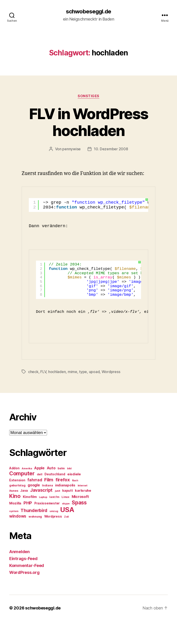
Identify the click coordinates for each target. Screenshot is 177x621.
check (33, 371)
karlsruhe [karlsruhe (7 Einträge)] (83, 490)
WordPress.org (24, 572)
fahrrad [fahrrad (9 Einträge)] (34, 480)
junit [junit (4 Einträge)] (57, 490)
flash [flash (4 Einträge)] (75, 480)
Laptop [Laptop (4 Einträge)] (43, 497)
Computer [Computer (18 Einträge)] (22, 473)
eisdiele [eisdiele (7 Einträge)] (74, 474)
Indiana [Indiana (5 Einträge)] (47, 485)
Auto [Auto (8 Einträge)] (51, 468)
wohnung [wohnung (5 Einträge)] (35, 516)
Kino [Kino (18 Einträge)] (15, 496)
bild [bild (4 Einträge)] (69, 468)
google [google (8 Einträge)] (34, 485)
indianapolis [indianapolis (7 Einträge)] (65, 485)
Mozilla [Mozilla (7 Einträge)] (15, 503)
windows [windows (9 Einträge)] (17, 516)
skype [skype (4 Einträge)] (66, 503)
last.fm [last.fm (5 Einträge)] (54, 497)
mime (72, 371)
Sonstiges (88, 96)
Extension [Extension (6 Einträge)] (17, 480)
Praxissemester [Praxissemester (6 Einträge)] (47, 503)
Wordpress (111, 371)
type (83, 371)
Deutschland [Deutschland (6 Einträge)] (54, 474)
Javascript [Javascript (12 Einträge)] (41, 490)
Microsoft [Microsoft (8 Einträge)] (80, 496)
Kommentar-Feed (26, 565)
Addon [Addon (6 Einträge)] (14, 468)
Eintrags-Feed (23, 558)
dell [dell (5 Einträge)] (39, 474)
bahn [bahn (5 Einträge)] (61, 468)
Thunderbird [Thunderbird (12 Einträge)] (34, 510)
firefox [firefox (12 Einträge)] (63, 479)
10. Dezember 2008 (111, 149)
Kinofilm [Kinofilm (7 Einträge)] (30, 497)
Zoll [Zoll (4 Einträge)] (66, 516)
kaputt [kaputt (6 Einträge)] (67, 490)
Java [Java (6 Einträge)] (24, 490)
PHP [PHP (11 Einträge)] (28, 503)
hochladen (57, 371)
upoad (94, 371)
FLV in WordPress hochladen (88, 122)
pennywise (71, 149)
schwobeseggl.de (88, 11)
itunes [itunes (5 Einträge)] (13, 490)
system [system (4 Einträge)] (13, 511)
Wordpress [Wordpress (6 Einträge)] (53, 516)
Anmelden (19, 551)
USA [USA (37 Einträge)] (67, 510)
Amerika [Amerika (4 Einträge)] (27, 468)
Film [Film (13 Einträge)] (48, 479)
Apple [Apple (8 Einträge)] (39, 468)
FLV (43, 371)
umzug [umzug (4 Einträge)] (54, 511)
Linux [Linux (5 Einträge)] (65, 497)
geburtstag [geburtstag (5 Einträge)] (17, 485)
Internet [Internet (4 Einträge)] (82, 485)
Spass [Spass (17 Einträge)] (79, 502)
